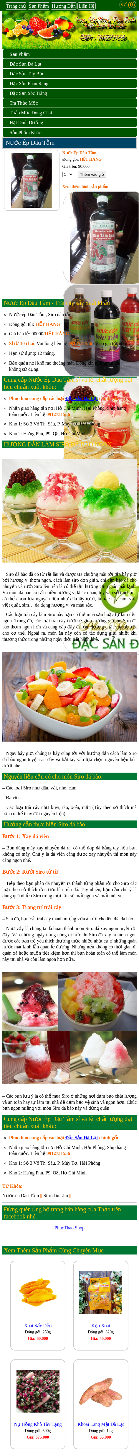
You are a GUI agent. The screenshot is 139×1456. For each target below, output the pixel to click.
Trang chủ (16, 6)
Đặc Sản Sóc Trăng (28, 93)
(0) (128, 4)
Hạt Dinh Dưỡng (26, 122)
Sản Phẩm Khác (25, 132)
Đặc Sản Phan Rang (29, 83)
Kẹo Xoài (100, 1325)
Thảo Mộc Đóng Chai (31, 112)
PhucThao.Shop (69, 1227)
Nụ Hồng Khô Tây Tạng (38, 1424)
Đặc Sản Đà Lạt (25, 63)
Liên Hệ (87, 6)
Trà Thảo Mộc (24, 102)
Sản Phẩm (39, 6)
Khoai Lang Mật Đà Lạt (101, 1424)
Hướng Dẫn (64, 6)
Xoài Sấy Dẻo (38, 1325)
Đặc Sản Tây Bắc (27, 73)
